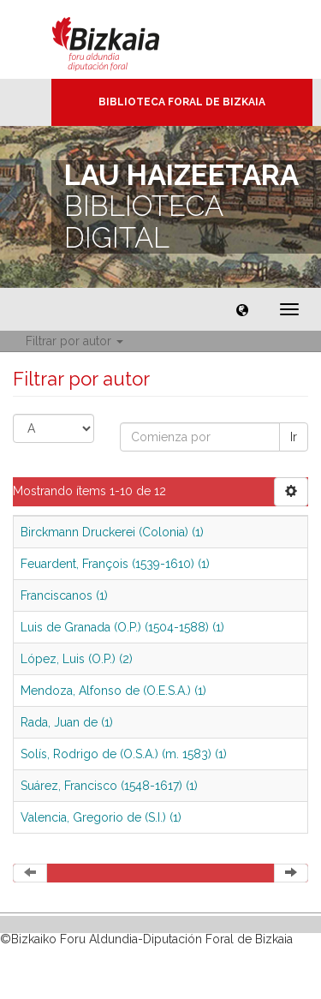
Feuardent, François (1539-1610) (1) (115, 564)
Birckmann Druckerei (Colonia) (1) (112, 532)
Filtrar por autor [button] (74, 341)
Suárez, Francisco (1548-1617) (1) (109, 786)
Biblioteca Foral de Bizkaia (181, 102)
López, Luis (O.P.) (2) (77, 659)
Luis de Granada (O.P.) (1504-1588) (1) (122, 627)
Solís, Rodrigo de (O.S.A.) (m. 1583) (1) (124, 754)
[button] (242, 309)
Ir (293, 437)
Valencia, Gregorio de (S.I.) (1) (101, 817)
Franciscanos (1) (64, 595)
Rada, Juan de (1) (67, 722)
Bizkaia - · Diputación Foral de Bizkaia (123, 39)
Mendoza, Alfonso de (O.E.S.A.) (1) (113, 690)
